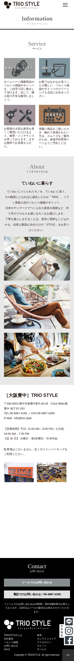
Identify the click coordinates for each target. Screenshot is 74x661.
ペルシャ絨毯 (11, 642)
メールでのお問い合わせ (37, 582)
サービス (42, 649)
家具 (39, 635)
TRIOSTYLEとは (13, 635)
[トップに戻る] (68, 655)
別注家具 (8, 638)
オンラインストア (46, 638)
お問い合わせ (11, 645)
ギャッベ (42, 645)
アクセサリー (44, 642)
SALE (7, 649)
